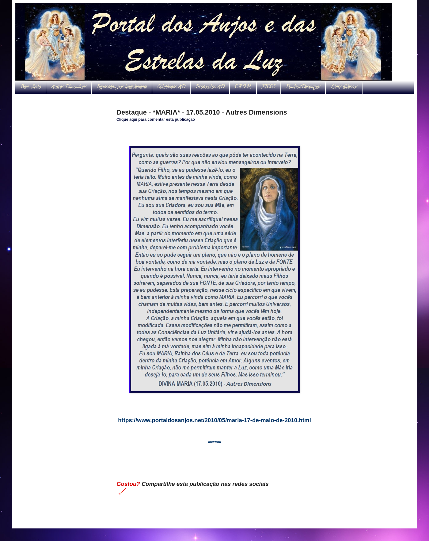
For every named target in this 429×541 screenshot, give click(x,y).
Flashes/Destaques (303, 87)
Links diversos (344, 87)
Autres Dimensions (68, 87)
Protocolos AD (210, 87)
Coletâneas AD (171, 87)
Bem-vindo (30, 87)
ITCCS (268, 87)
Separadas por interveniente (122, 87)
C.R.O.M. (243, 87)
